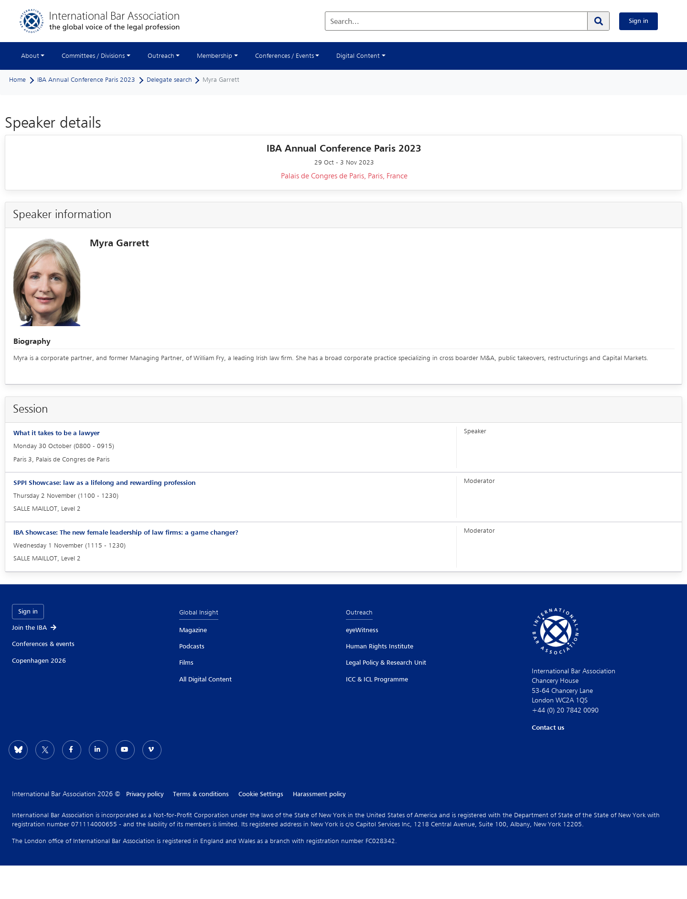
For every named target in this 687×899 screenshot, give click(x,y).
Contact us (548, 727)
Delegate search (169, 80)
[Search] (598, 21)
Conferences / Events (284, 56)
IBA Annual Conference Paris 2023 (86, 80)
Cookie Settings (260, 794)
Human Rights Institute (379, 646)
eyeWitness (362, 630)
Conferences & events (43, 644)
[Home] (109, 21)
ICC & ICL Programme (377, 679)
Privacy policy (144, 794)
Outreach (161, 56)
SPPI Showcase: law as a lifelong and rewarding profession (104, 483)
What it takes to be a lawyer (56, 433)
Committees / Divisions (93, 56)
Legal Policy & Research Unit (386, 662)
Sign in (638, 21)
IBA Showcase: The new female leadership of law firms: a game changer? (125, 532)
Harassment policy (319, 794)
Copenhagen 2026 (39, 661)
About (30, 56)
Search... (344, 22)
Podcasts (191, 646)
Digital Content (358, 56)
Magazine (193, 630)
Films (186, 662)
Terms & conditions (201, 794)
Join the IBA (35, 628)
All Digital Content (205, 679)
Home (17, 80)
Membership (214, 56)
